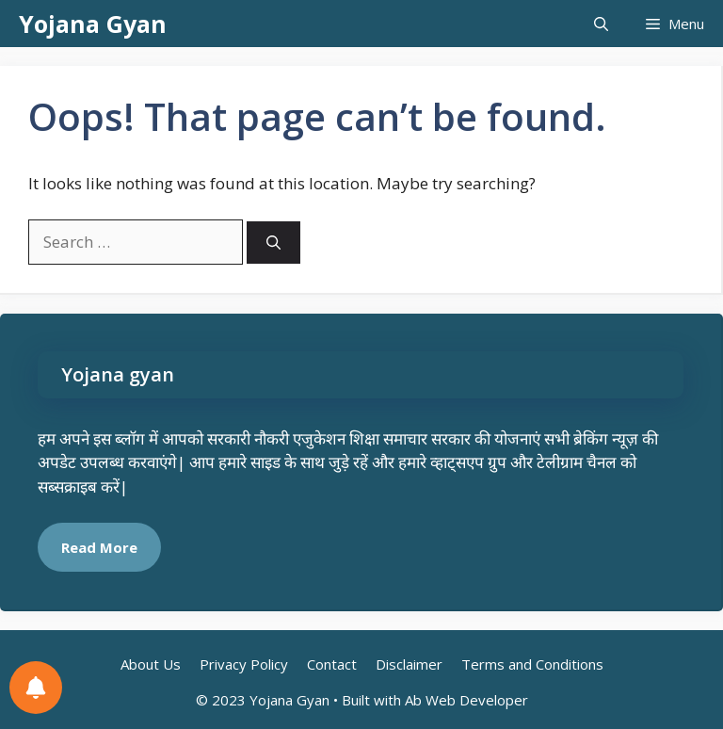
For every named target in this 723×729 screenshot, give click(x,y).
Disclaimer (409, 664)
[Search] (273, 242)
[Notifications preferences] (35, 687)
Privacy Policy (244, 664)
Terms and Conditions (532, 664)
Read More (99, 547)
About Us (150, 664)
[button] (601, 23)
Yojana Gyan (93, 24)
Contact (332, 664)
